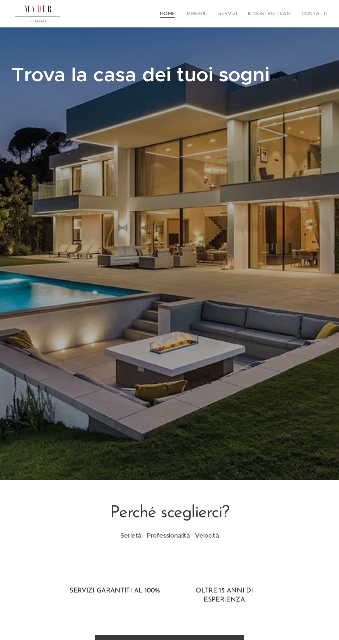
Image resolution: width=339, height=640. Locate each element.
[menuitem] (179, 13)
